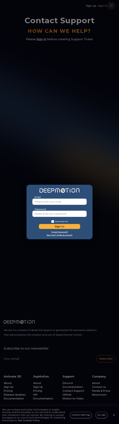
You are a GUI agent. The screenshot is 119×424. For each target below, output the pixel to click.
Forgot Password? (59, 232)
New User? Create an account (59, 235)
